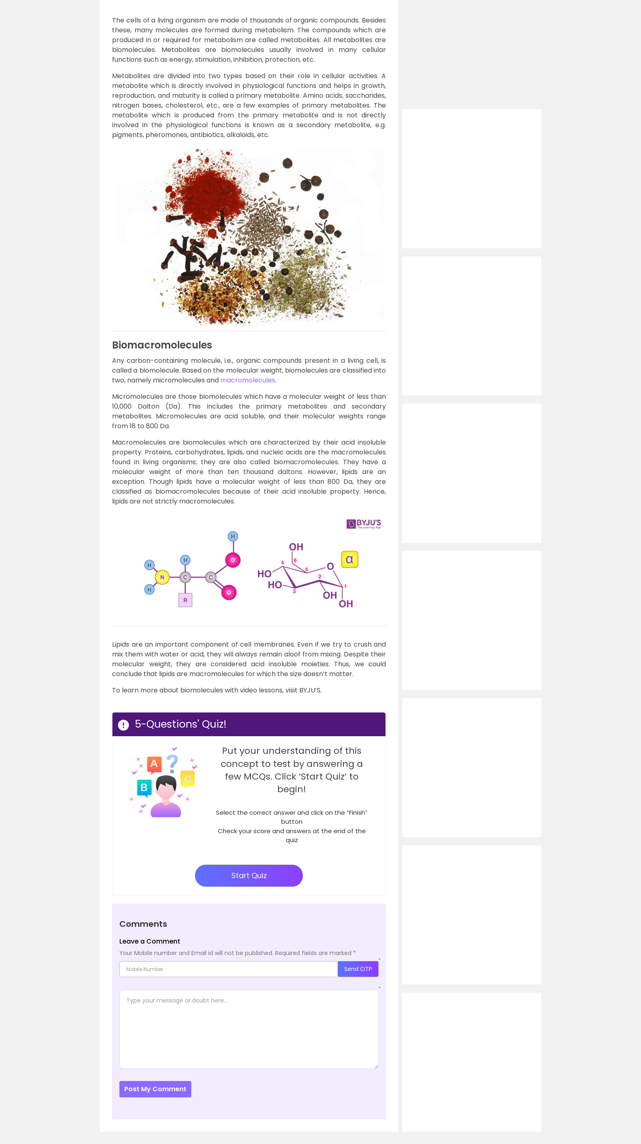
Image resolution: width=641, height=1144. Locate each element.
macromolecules (247, 380)
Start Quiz (249, 875)
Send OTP (358, 969)
